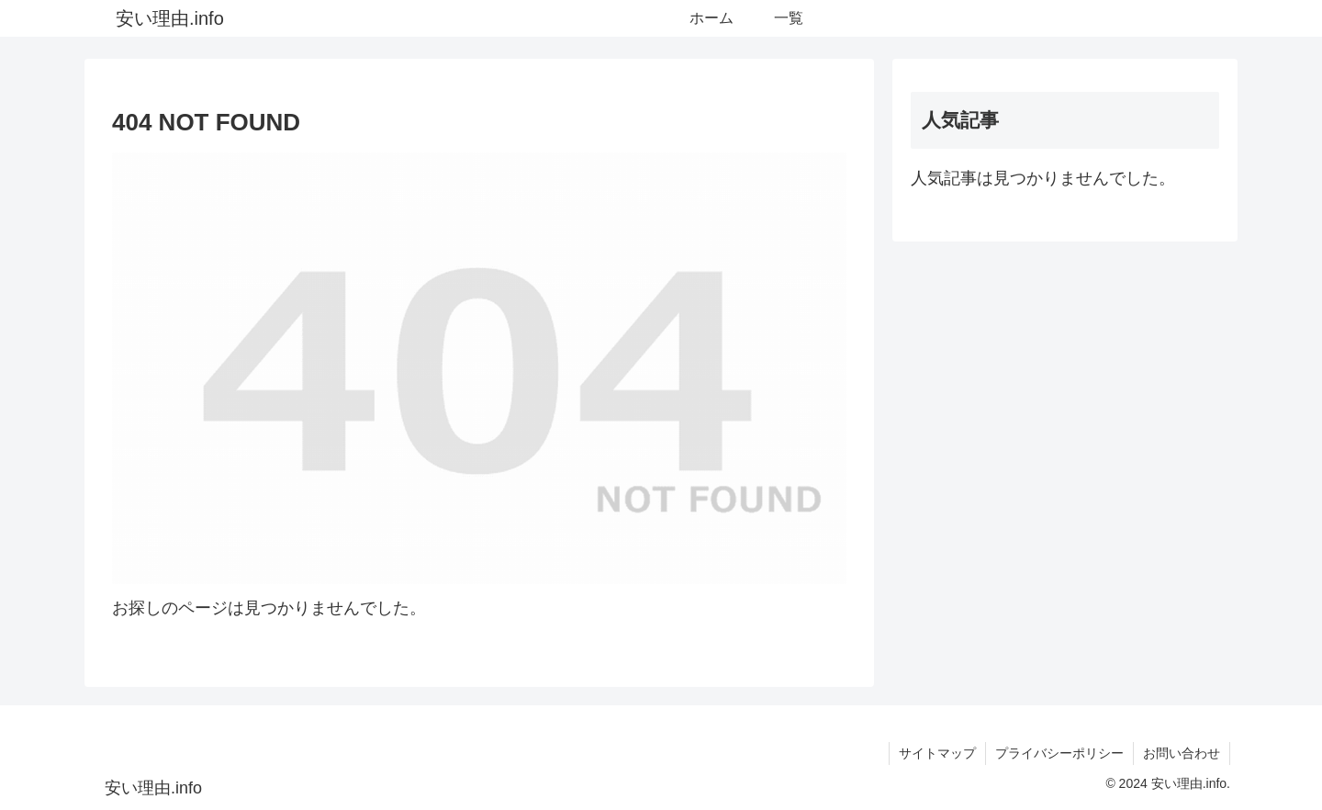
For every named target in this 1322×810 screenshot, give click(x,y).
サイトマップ (937, 753)
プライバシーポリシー (1059, 753)
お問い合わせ (1181, 753)
